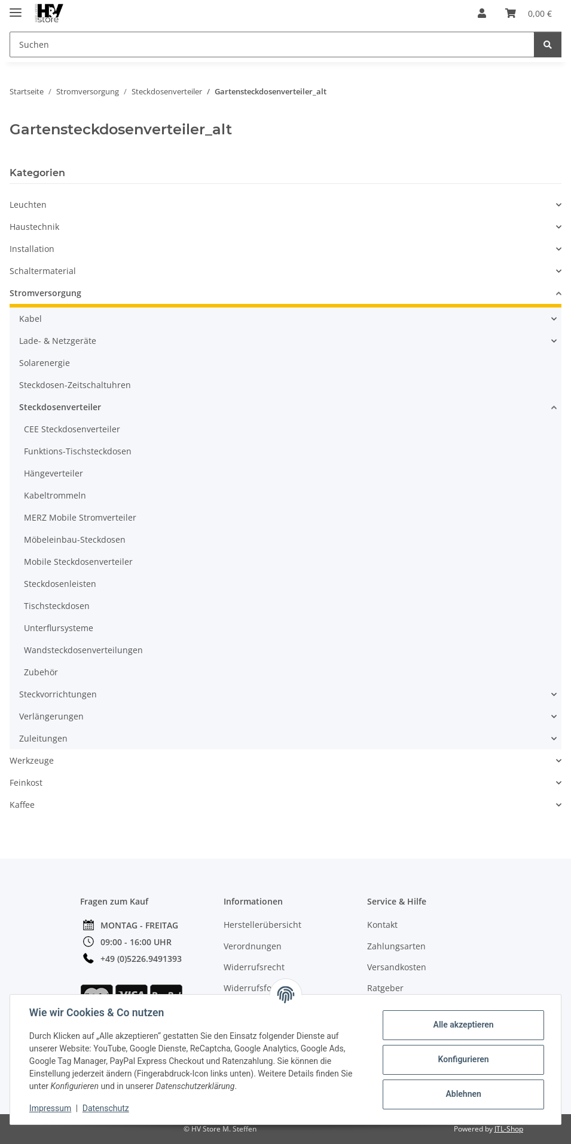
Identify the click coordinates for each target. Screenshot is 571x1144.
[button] (482, 13)
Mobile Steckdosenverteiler (78, 561)
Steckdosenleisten (60, 583)
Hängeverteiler (53, 473)
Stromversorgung (45, 293)
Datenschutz (106, 1108)
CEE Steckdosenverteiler (72, 429)
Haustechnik (34, 226)
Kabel (30, 318)
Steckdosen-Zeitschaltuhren (75, 384)
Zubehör (41, 672)
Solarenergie (44, 362)
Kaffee (22, 804)
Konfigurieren (463, 1059)
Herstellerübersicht (262, 924)
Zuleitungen (43, 738)
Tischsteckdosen (57, 605)
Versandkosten (396, 967)
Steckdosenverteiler (60, 407)
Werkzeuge (32, 760)
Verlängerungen (51, 716)
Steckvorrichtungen (58, 694)
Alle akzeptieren (463, 1024)
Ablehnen (463, 1094)
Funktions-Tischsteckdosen (78, 451)
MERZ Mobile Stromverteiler (80, 517)
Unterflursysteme (58, 627)
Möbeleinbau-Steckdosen (75, 539)
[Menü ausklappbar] (16, 7)
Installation (32, 248)
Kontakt (382, 924)
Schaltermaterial (43, 270)
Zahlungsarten (396, 946)
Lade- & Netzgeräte (57, 340)
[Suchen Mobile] (272, 44)
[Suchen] (547, 44)
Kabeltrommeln (55, 495)
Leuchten (28, 204)
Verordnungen (253, 946)
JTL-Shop (508, 1129)
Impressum (50, 1108)
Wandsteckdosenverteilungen (83, 650)
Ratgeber (385, 988)
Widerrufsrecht (254, 967)
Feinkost (26, 782)
